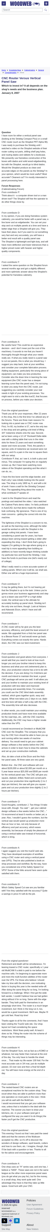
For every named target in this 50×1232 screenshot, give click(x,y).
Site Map (6, 1229)
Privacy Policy (33, 1213)
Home (4, 70)
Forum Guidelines (35, 1209)
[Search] (22, 10)
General (41, 70)
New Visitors (33, 1229)
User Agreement (34, 1205)
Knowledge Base (15, 70)
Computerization (10, 73)
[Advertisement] (25, 41)
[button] (4, 1220)
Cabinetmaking (29, 70)
